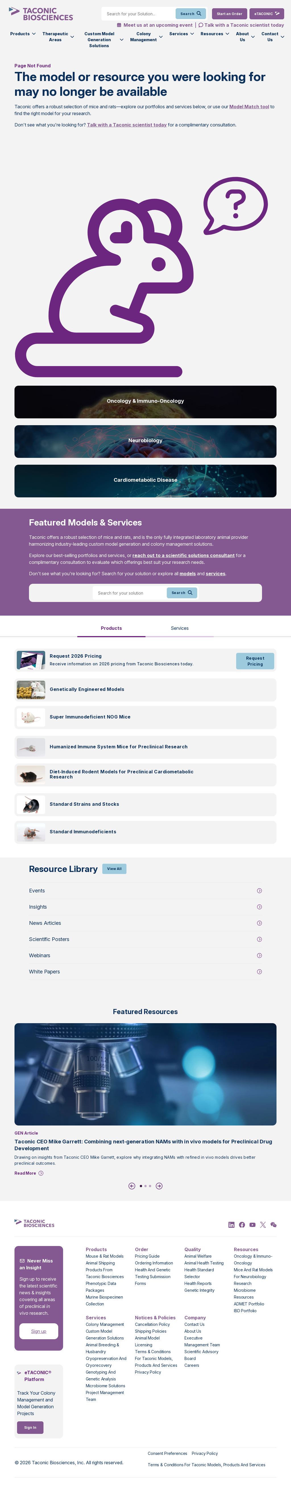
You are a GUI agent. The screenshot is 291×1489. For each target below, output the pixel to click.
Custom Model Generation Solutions (99, 39)
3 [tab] (150, 1186)
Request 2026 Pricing (76, 656)
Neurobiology (145, 440)
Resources (212, 33)
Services (178, 33)
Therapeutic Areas (55, 36)
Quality (192, 1249)
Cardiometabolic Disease (145, 480)
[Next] (158, 1186)
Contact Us (269, 36)
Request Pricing (255, 661)
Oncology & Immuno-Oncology (145, 401)
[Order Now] (229, 13)
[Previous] (133, 1186)
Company (195, 1317)
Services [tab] (180, 628)
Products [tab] (111, 628)
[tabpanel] (145, 749)
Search (190, 13)
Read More (25, 1173)
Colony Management (143, 36)
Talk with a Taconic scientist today (244, 25)
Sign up (38, 1331)
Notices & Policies (155, 1317)
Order (141, 1249)
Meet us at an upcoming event (155, 25)
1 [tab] (141, 1186)
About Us (242, 36)
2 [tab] (145, 1186)
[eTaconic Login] (267, 13)
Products (20, 33)
